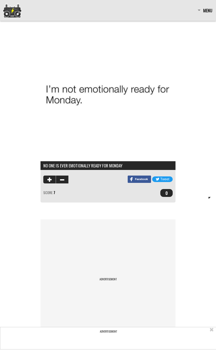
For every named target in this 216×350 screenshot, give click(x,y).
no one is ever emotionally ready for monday (82, 165)
